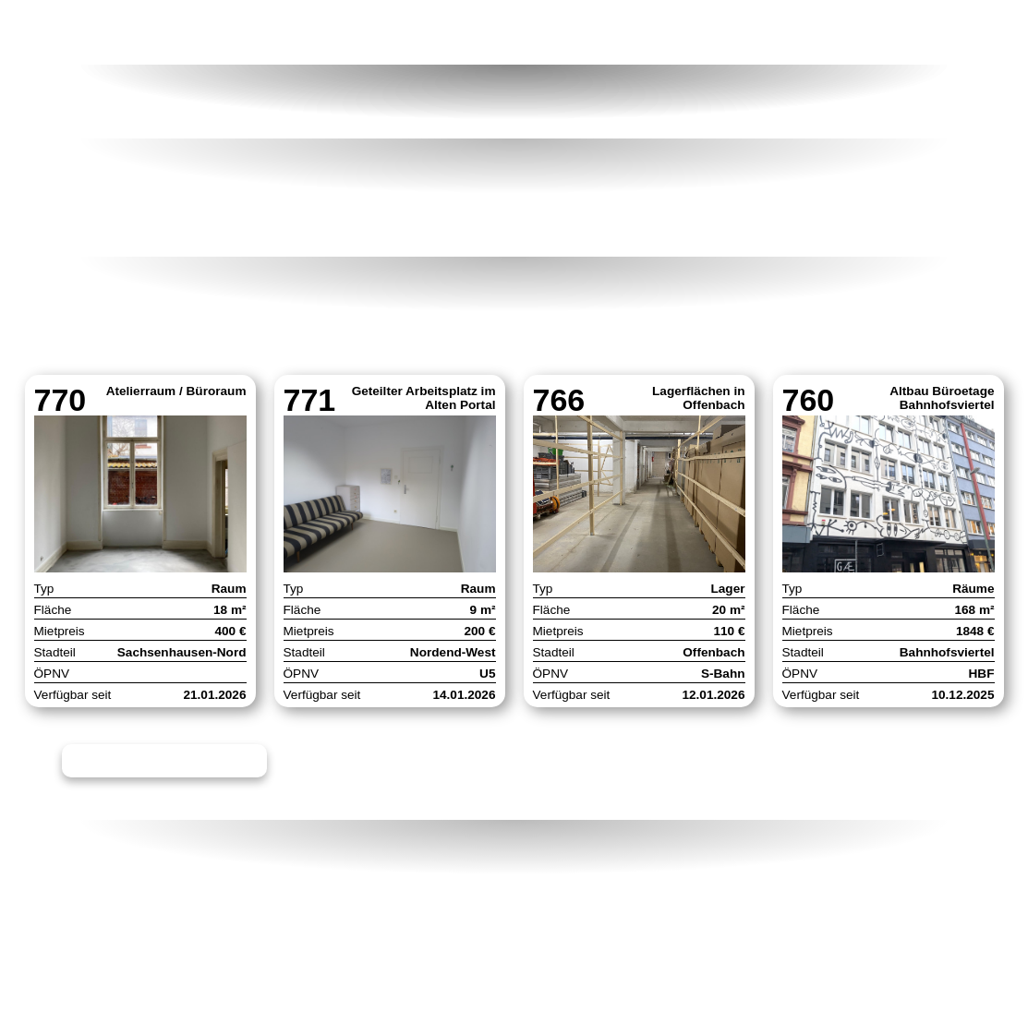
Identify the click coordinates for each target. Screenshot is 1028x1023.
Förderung (436, 32)
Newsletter (734, 869)
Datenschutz (432, 917)
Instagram (728, 893)
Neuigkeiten (607, 32)
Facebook (728, 917)
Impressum (424, 893)
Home (84, 32)
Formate (772, 32)
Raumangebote (251, 32)
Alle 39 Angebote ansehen (172, 766)
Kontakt (919, 32)
